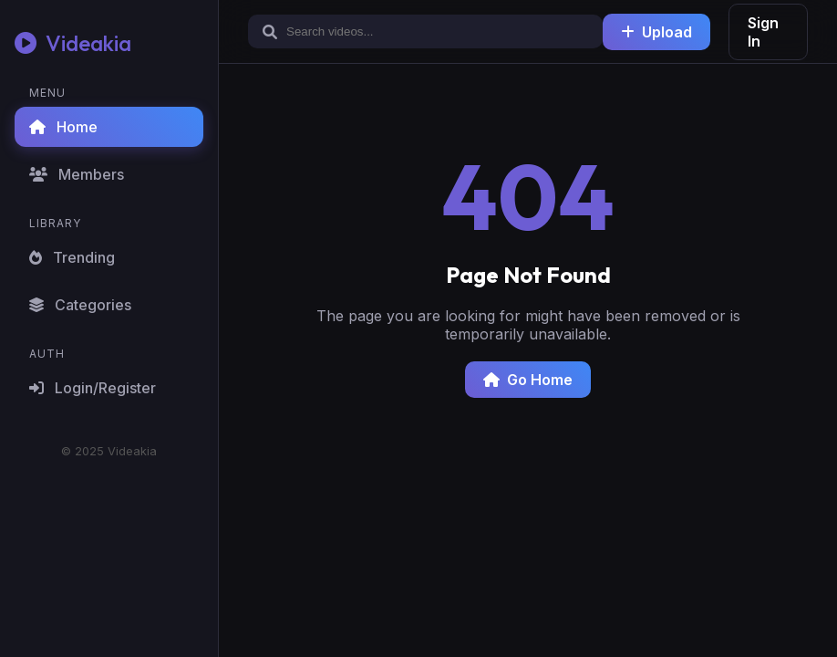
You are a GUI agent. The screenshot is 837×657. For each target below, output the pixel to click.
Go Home (528, 379)
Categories (80, 305)
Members (76, 174)
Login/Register (92, 388)
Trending (72, 257)
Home (63, 127)
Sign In (763, 32)
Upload (656, 32)
